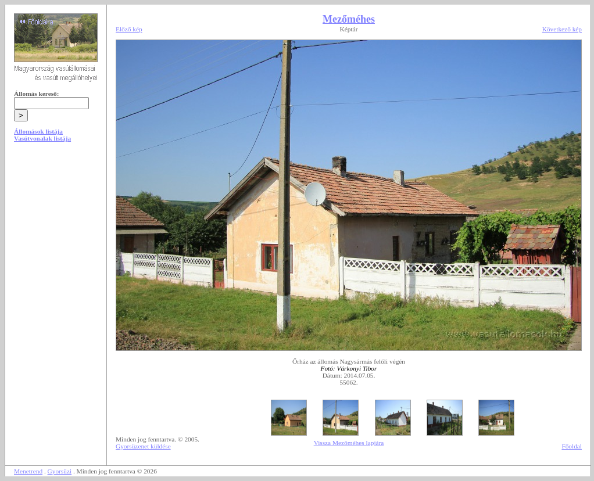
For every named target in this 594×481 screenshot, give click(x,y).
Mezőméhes (349, 19)
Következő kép (562, 29)
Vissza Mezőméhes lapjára (349, 442)
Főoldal (571, 446)
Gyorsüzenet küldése (143, 446)
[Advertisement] (56, 239)
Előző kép (129, 29)
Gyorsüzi (60, 471)
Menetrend (28, 471)
